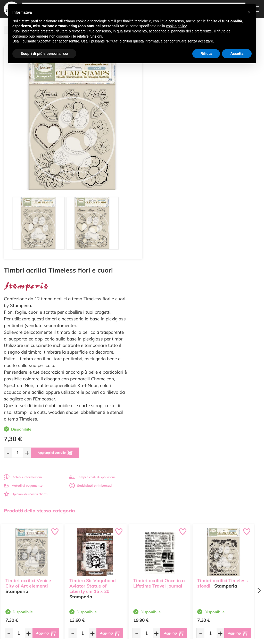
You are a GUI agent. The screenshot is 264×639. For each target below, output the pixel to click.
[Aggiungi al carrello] (189, 232)
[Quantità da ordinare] (150, 232)
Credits (202, 632)
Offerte (119, 559)
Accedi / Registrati (127, 574)
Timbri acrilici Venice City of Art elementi (28, 362)
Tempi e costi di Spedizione (169, 569)
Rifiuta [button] (206, 53)
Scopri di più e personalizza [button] (44, 53)
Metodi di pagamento (156, 265)
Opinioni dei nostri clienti (159, 274)
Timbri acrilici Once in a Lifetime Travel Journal (159, 362)
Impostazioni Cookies (173, 586)
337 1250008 (87, 594)
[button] (249, 12)
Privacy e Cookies (170, 581)
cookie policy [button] (176, 26)
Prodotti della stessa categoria (39, 290)
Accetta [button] (236, 53)
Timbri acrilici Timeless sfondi (222, 362)
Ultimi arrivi (122, 554)
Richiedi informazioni (156, 257)
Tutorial (119, 564)
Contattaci (121, 579)
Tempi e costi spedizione (32, 505)
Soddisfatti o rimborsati (223, 265)
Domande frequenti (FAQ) (172, 555)
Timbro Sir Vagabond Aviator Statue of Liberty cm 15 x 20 (92, 365)
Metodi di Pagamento (173, 562)
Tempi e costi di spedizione (225, 257)
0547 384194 (87, 579)
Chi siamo (121, 569)
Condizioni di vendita (172, 576)
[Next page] (258, 370)
